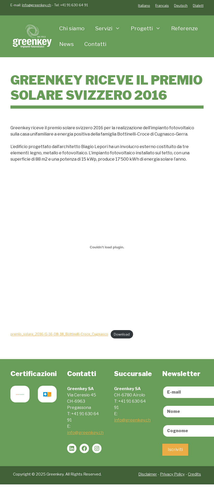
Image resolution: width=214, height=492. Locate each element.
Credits (194, 474)
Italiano (144, 5)
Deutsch (181, 5)
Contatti (95, 44)
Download (122, 334)
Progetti (148, 28)
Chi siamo (72, 28)
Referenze (184, 28)
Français (162, 5)
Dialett (198, 5)
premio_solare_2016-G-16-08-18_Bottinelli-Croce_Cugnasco (59, 334)
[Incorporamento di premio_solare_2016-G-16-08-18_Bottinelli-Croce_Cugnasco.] (107, 247)
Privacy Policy (172, 474)
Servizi (110, 28)
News (66, 44)
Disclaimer (147, 474)
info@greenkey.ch (36, 5)
